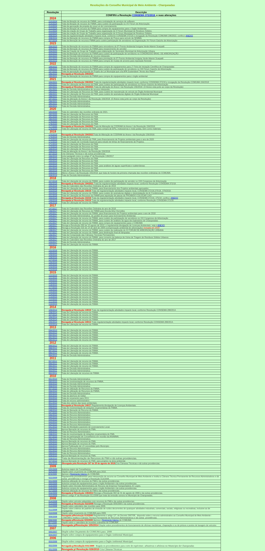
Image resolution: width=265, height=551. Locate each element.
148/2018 (53, 203)
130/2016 (53, 253)
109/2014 (53, 310)
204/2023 (53, 51)
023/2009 (52, 474)
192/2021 (53, 87)
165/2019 (53, 158)
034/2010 (53, 444)
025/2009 (53, 469)
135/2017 (53, 237)
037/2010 (53, 436)
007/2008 (52, 522)
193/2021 (53, 84)
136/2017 (53, 235)
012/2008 (53, 506)
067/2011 (53, 361)
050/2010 (53, 405)
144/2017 (53, 216)
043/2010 (53, 422)
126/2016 (53, 262)
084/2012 (53, 355)
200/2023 (53, 61)
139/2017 (53, 228)
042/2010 (53, 424)
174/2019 (53, 137)
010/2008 (53, 513)
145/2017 (53, 213)
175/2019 (53, 134)
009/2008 (53, 516)
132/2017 (53, 244)
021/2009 (53, 481)
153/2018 (53, 191)
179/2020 (53, 121)
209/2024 (53, 36)
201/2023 (53, 58)
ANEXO (189, 36)
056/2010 (53, 391)
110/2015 (53, 304)
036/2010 (53, 439)
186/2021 (53, 101)
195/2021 (53, 76)
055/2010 (53, 393)
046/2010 (53, 415)
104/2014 (53, 319)
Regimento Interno (79, 474)
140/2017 (53, 225)
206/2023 (53, 46)
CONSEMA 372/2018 (143, 15)
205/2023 (53, 49)
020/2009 (53, 483)
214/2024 (53, 24)
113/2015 (53, 297)
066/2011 (53, 363)
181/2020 (53, 117)
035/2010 (53, 441)
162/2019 (53, 166)
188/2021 (53, 96)
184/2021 (53, 106)
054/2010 (53, 396)
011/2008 (53, 509)
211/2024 (53, 31)
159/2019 (53, 173)
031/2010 (53, 451)
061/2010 (53, 379)
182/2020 (53, 114)
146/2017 (53, 211)
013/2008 (53, 504)
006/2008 (52, 525)
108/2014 (53, 312)
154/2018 (53, 188)
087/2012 (53, 350)
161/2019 (53, 168)
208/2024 (53, 38)
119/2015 (53, 282)
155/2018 (53, 186)
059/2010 (53, 384)
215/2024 (53, 21)
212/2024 (53, 28)
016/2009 (53, 493)
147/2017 (53, 208)
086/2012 (53, 353)
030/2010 (53, 453)
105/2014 (53, 322)
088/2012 (53, 348)
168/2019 (53, 151)
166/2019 (53, 156)
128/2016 (53, 257)
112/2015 (53, 299)
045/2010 (53, 417)
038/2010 (53, 434)
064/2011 (53, 368)
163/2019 (53, 163)
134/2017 (53, 240)
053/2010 (53, 398)
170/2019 (53, 146)
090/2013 (53, 340)
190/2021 (53, 92)
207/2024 (53, 40)
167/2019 (53, 154)
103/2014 (53, 324)
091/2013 (53, 337)
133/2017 (53, 242)
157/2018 (53, 181)
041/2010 (53, 427)
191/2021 (53, 89)
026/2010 (53, 463)
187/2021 (53, 99)
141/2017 (53, 223)
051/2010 (53, 403)
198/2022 (53, 69)
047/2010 (53, 412)
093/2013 (53, 333)
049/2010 (53, 408)
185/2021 (53, 104)
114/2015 (53, 294)
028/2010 (53, 458)
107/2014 (53, 315)
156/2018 (53, 183)
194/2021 (53, 82)
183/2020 (53, 112)
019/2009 (53, 486)
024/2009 (53, 472)
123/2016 (53, 269)
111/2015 (53, 302)
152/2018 (53, 193)
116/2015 (53, 290)
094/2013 (53, 330)
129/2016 (53, 255)
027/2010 (53, 461)
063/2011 (53, 371)
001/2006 (53, 549)
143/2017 (53, 218)
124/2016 (53, 267)
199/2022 (53, 67)
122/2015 (53, 275)
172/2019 (53, 142)
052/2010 (53, 400)
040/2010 (53, 429)
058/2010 (53, 386)
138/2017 (53, 230)
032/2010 (53, 448)
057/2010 (53, 389)
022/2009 (53, 477)
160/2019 (53, 170)
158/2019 (53, 175)
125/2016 (53, 265)
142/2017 (53, 220)
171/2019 (53, 144)
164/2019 (53, 161)
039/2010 (53, 432)
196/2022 (53, 74)
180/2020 (53, 119)
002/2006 (53, 545)
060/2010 (53, 381)
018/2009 (53, 488)
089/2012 (53, 346)
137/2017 (53, 232)
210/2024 (53, 33)
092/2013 (53, 335)
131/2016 (53, 250)
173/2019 (53, 139)
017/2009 (53, 491)
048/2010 (53, 410)
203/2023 (53, 53)
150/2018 (53, 198)
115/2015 (53, 292)
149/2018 (53, 200)
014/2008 (53, 501)
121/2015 (53, 278)
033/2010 (53, 446)
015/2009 (53, 495)
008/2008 (52, 520)
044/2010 (53, 420)
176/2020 (53, 129)
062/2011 (53, 373)
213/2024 (53, 26)
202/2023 (53, 56)
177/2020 (53, 126)
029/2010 (53, 456)
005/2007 (53, 532)
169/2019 (53, 149)
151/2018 (53, 195)
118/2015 (53, 285)
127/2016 (53, 260)
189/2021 (53, 94)
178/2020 (53, 124)
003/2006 (53, 541)
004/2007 (53, 535)
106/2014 (53, 317)
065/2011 (53, 366)
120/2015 (53, 280)
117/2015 (53, 287)
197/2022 (53, 71)
